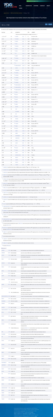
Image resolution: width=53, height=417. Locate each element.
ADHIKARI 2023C (6, 169)
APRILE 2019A (5, 187)
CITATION (36, 5)
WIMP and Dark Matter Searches (16, 13)
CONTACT (42, 5)
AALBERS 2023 (5, 167)
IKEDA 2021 (5, 174)
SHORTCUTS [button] (29, 5)
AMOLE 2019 (5, 183)
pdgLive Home (6, 13)
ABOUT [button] (48, 5)
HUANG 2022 (5, 172)
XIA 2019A (5, 190)
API (34, 1)
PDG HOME (20, 7)
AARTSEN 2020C (6, 179)
